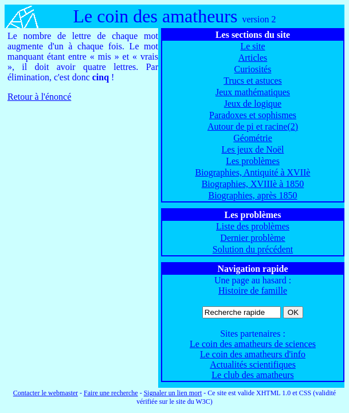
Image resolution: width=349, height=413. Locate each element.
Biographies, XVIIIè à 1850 (253, 184)
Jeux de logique (252, 103)
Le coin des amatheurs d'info (252, 354)
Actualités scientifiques (253, 364)
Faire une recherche (111, 393)
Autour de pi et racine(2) (252, 126)
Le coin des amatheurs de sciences (253, 344)
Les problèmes (253, 161)
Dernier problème (252, 238)
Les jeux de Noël (253, 149)
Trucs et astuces (252, 80)
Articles (253, 58)
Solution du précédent (253, 249)
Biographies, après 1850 (252, 195)
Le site (252, 46)
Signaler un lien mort (173, 393)
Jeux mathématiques (252, 92)
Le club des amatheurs (252, 375)
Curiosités (253, 69)
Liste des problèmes (252, 226)
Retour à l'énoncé (39, 97)
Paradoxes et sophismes (252, 115)
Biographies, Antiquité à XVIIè (253, 172)
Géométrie (252, 138)
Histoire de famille (252, 290)
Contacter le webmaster (45, 393)
